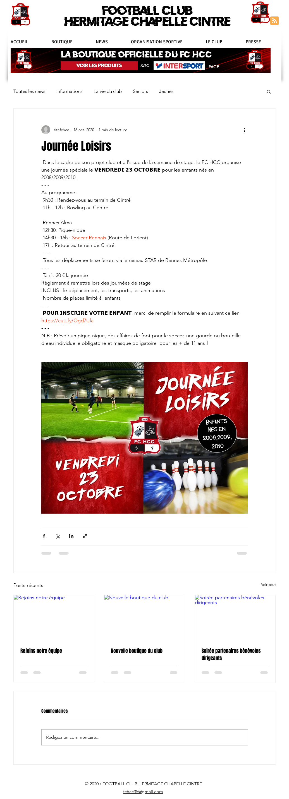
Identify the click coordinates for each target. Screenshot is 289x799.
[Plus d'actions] (244, 129)
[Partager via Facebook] (44, 536)
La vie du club (108, 91)
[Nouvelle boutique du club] (144, 617)
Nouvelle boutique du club (137, 650)
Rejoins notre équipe (41, 650)
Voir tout (268, 584)
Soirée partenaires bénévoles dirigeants (231, 654)
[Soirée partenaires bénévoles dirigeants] (235, 617)
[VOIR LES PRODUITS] (99, 65)
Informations (69, 91)
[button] (165, 42)
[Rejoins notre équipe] (54, 617)
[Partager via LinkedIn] (71, 536)
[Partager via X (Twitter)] (57, 536)
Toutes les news (29, 91)
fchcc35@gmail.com (143, 791)
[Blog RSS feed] (274, 20)
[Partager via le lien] (85, 536)
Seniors (140, 91)
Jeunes (166, 91)
